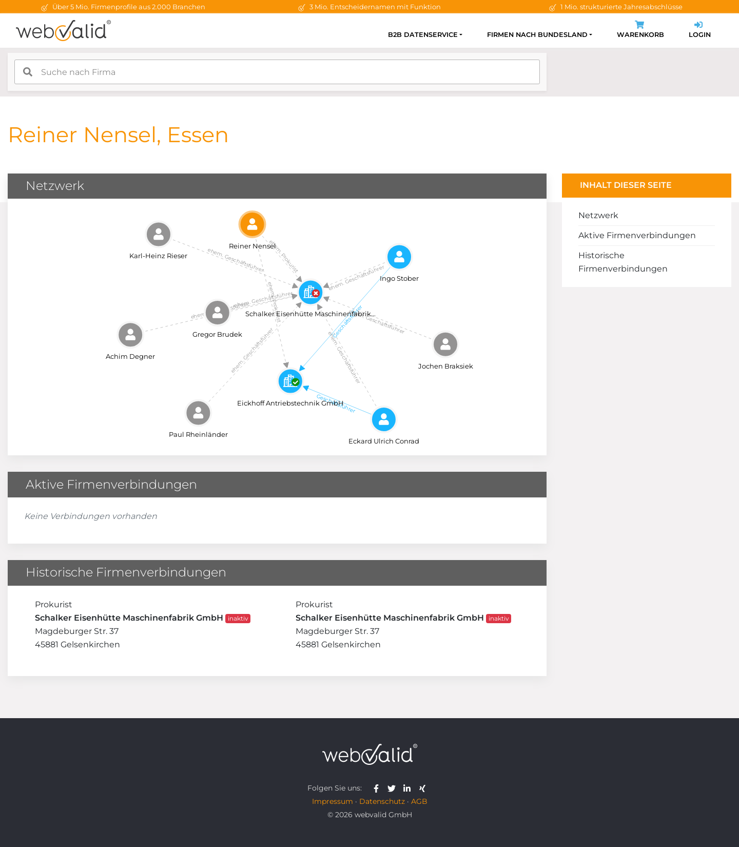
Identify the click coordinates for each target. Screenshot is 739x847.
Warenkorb (640, 30)
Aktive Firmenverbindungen (637, 235)
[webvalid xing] (423, 788)
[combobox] (277, 72)
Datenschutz (382, 801)
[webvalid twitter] (393, 788)
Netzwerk (598, 215)
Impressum (332, 801)
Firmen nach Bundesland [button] (537, 34)
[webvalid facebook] (378, 788)
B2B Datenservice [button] (423, 34)
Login (699, 30)
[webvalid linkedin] (409, 788)
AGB (419, 801)
